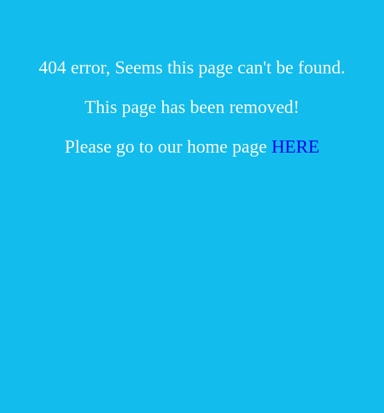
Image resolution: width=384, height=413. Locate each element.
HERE (296, 146)
